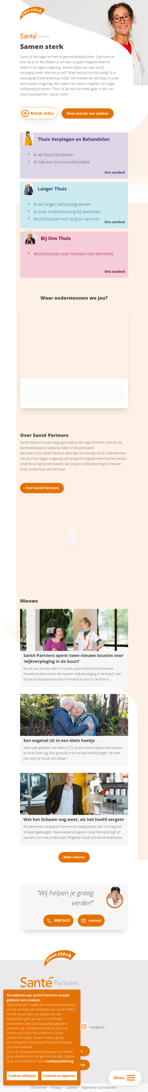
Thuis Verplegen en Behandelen (74, 139)
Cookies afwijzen (22, 1075)
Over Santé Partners (42, 488)
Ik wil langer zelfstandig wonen (62, 204)
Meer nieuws (74, 857)
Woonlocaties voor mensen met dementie (73, 254)
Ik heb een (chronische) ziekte (62, 162)
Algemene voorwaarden (99, 1087)
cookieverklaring (59, 1061)
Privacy (56, 1087)
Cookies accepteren (59, 1075)
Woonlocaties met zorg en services (66, 219)
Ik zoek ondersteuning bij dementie (67, 211)
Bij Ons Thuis (56, 238)
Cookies (71, 1087)
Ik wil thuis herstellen (53, 154)
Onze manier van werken (88, 113)
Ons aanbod (114, 172)
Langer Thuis (52, 188)
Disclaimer (39, 1087)
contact (91, 920)
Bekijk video (42, 113)
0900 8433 (58, 920)
